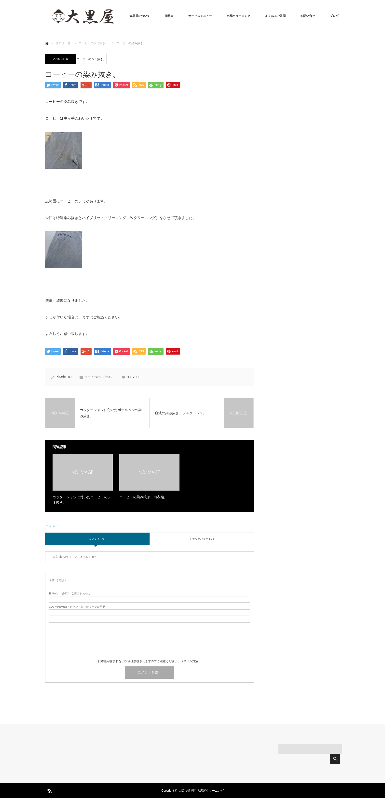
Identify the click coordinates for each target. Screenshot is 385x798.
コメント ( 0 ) (97, 538)
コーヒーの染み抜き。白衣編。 (143, 497)
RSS (49, 790)
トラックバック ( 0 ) (202, 538)
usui (69, 377)
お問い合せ (307, 16)
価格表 (169, 16)
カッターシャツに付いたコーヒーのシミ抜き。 (82, 499)
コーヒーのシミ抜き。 (91, 59)
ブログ (334, 16)
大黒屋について (139, 16)
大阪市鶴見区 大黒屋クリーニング (201, 790)
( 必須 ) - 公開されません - (70, 593)
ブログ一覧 (63, 43)
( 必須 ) (57, 580)
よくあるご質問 (275, 16)
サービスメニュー (200, 16)
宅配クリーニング (238, 16)
